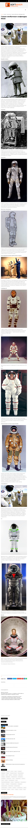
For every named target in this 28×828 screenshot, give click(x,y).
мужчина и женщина (5, 782)
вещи (8, 773)
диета (11, 775)
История (3, 771)
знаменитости (14, 777)
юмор (21, 789)
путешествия (17, 786)
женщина (15, 775)
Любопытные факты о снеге (11, 730)
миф (16, 780)
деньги (3, 775)
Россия (8, 771)
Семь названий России (10, 756)
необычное (17, 782)
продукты (20, 784)
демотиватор (20, 773)
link (1, 676)
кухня (6, 780)
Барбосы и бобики (9, 760)
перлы (3, 784)
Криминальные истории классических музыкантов (15, 764)
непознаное (23, 782)
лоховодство (11, 780)
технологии (9, 14)
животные (20, 775)
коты (3, 780)
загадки (3, 777)
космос (5, 14)
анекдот (19, 771)
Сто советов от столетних (7, 795)
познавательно (13, 784)
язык (24, 789)
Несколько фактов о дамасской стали (13, 751)
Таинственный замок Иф (10, 739)
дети (7, 775)
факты (9, 789)
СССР (12, 771)
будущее (3, 773)
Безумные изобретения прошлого (12, 743)
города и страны (13, 773)
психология (11, 786)
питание (7, 784)
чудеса (16, 789)
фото (13, 789)
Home (2, 14)
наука (12, 782)
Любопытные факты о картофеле (12, 726)
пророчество (4, 786)
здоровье (8, 777)
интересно (20, 777)
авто (16, 771)
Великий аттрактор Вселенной (11, 747)
